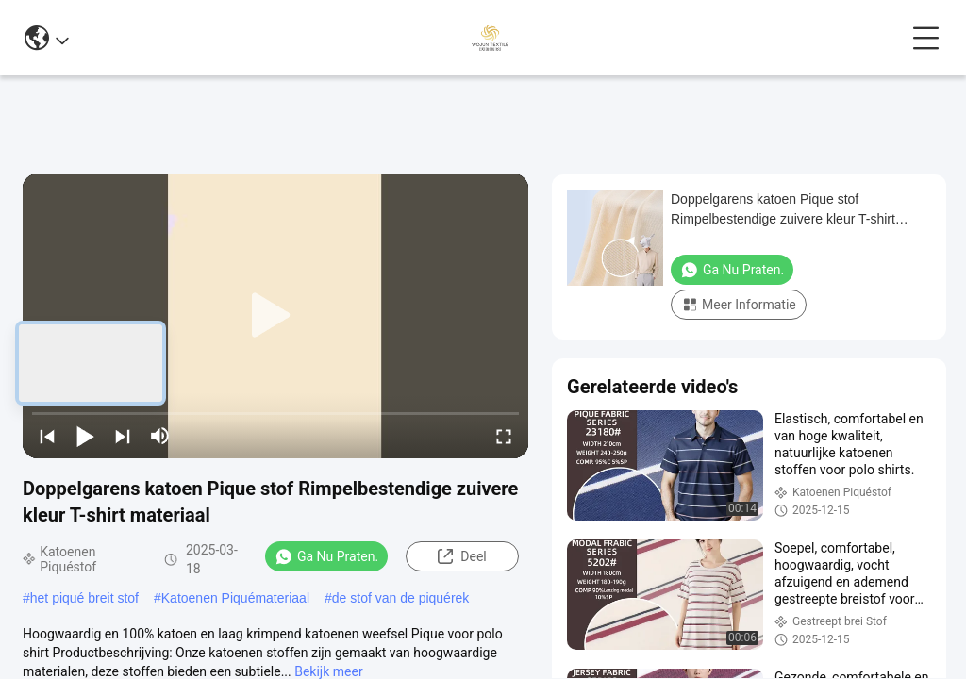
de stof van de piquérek (401, 597)
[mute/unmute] (160, 436)
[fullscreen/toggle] (504, 436)
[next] (123, 436)
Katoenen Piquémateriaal (235, 597)
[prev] (47, 436)
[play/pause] (85, 436)
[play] (275, 316)
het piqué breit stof (84, 597)
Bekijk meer (328, 671)
